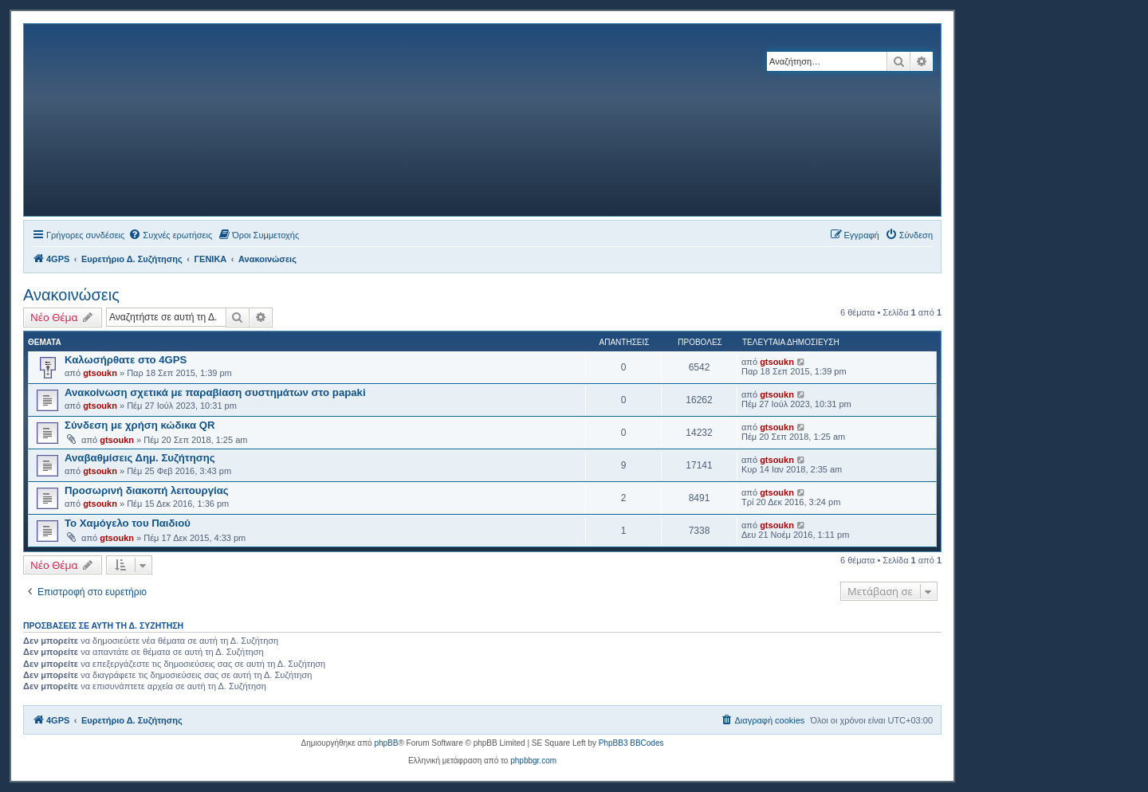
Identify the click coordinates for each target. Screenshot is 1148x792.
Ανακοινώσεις (71, 295)
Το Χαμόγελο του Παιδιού (128, 523)
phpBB (386, 743)
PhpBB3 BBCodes (631, 743)
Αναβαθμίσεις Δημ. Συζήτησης (140, 458)
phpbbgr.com (533, 760)
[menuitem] (170, 235)
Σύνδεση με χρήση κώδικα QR (140, 425)
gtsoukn (100, 373)
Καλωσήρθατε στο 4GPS (126, 360)
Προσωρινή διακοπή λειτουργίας (147, 490)
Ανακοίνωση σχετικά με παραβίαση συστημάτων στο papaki (215, 392)
